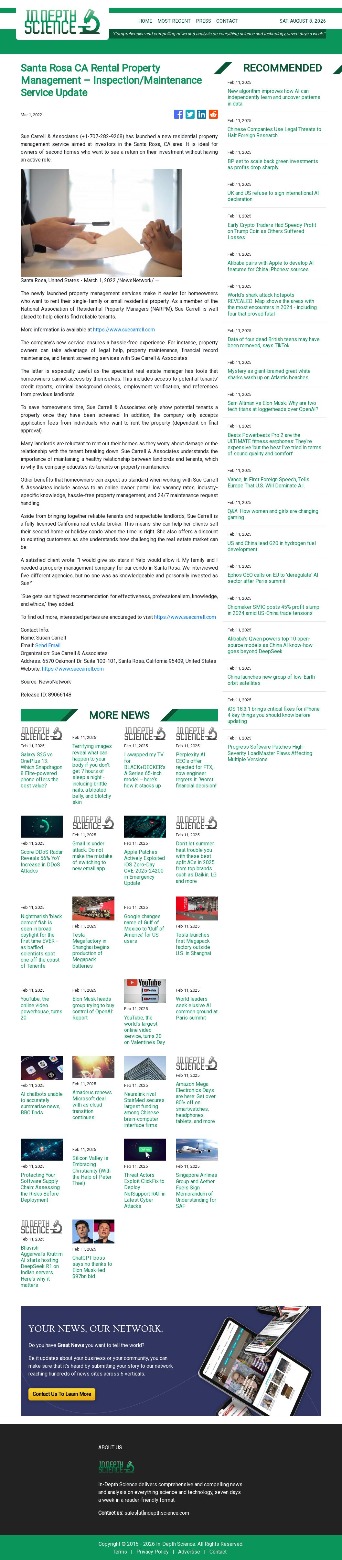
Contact (218, 1552)
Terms (120, 1552)
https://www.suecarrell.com (124, 330)
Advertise (189, 1552)
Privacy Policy (152, 1552)
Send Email (47, 645)
